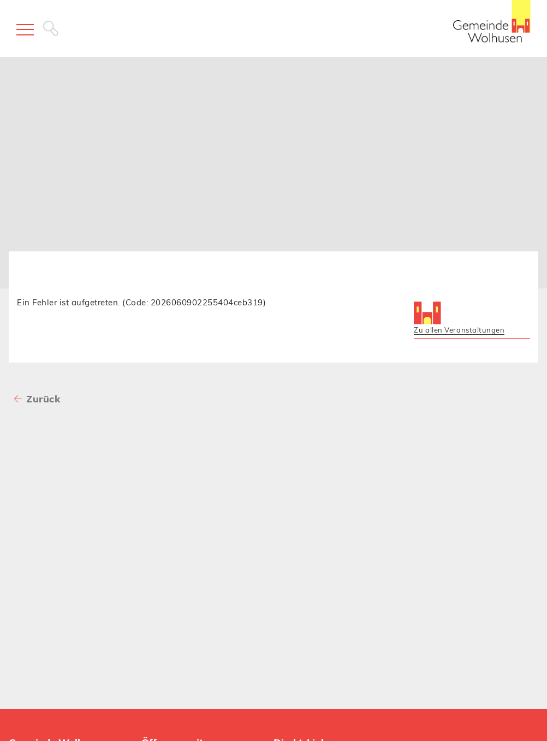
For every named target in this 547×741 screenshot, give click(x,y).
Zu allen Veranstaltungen (459, 330)
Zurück (43, 399)
